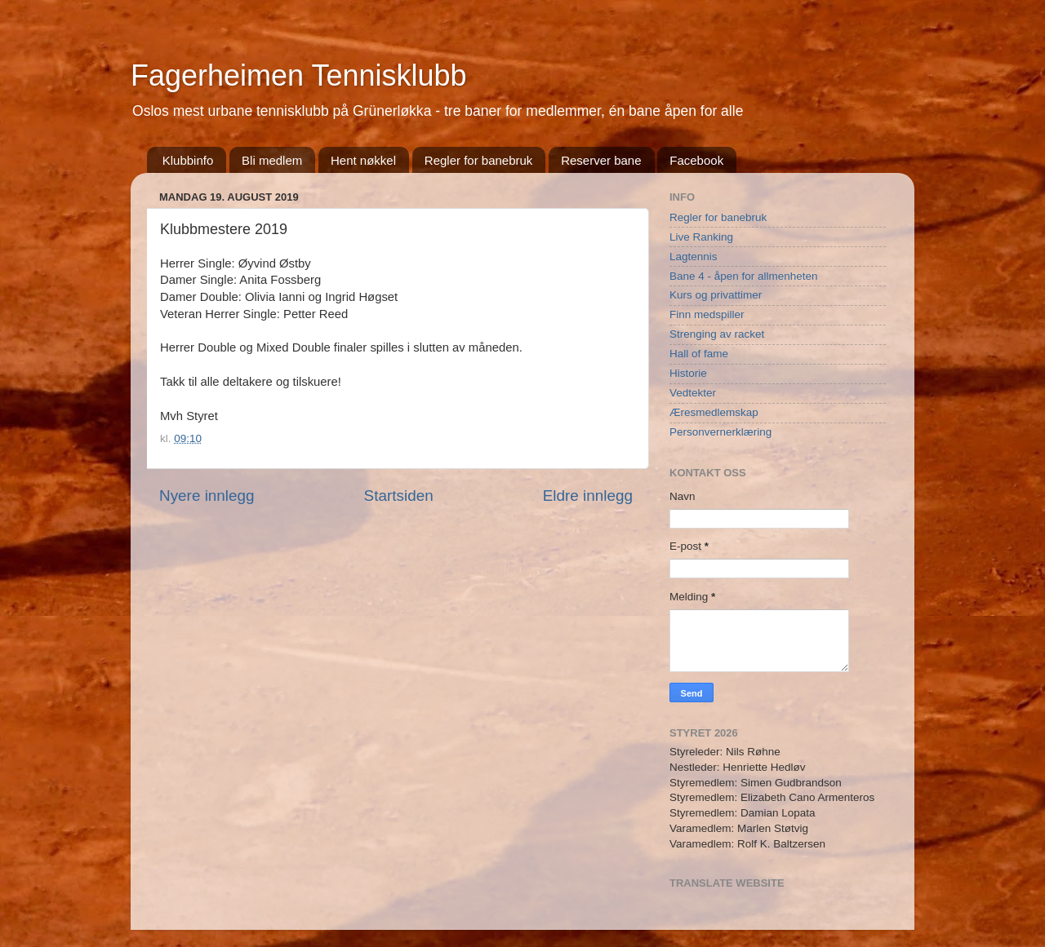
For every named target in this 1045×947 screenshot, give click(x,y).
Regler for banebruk (479, 160)
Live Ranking (701, 237)
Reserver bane (601, 160)
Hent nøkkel (363, 160)
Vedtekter (692, 393)
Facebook (696, 160)
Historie (688, 373)
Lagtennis (693, 256)
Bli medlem (272, 160)
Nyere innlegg (207, 495)
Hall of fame (698, 353)
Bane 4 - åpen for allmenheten (743, 276)
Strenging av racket (716, 334)
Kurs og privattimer (715, 295)
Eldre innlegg (588, 495)
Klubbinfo (188, 160)
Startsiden (399, 495)
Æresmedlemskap (713, 412)
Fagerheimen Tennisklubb (299, 75)
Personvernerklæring (720, 432)
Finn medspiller (707, 314)
